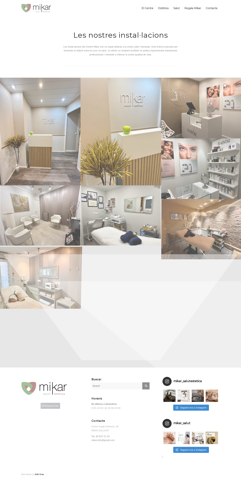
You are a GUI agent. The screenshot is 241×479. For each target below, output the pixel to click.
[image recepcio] (40, 131)
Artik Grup (39, 474)
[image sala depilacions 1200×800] (121, 215)
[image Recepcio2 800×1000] (121, 131)
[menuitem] (147, 8)
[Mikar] (39, 8)
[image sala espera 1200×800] (40, 215)
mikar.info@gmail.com (103, 440)
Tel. (100, 436)
